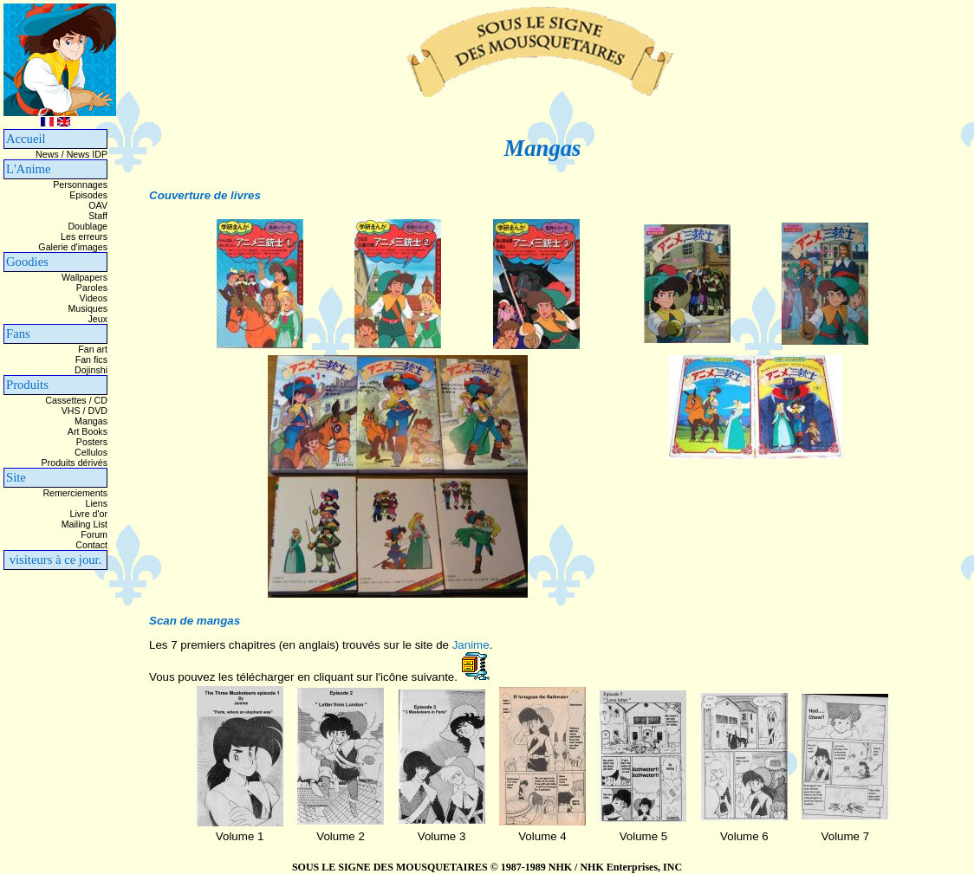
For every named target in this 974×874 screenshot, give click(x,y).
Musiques (87, 308)
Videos (93, 298)
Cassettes (65, 400)
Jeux (97, 319)
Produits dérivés (74, 462)
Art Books (87, 431)
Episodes (88, 195)
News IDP (87, 154)
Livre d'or (89, 513)
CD (100, 400)
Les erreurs (84, 236)
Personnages (80, 184)
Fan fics (91, 359)
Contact (91, 545)
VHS (71, 410)
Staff (97, 215)
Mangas (91, 421)
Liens (96, 503)
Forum (94, 534)
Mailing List (84, 524)
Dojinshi (91, 370)
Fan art (92, 349)
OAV (97, 205)
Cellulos (91, 452)
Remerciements (74, 493)
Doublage (87, 226)
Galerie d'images (72, 247)
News (47, 154)
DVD (98, 410)
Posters (91, 442)
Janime (471, 644)
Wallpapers (84, 277)
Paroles (91, 287)
